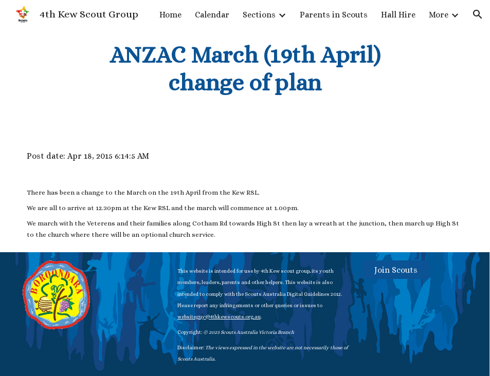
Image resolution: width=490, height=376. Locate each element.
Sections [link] (259, 15)
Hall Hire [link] (398, 15)
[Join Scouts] (396, 270)
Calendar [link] (212, 15)
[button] (477, 14)
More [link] (438, 15)
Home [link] (170, 15)
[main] (245, 69)
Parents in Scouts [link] (334, 15)
